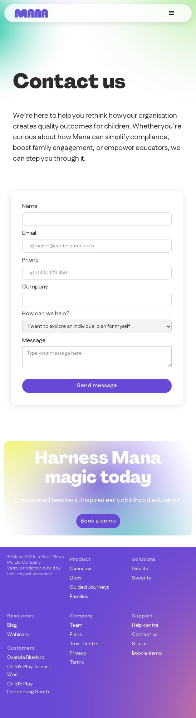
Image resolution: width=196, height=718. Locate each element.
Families (79, 596)
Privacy (78, 653)
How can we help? (45, 314)
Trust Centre (84, 643)
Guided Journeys (89, 587)
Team (76, 625)
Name (30, 206)
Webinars (18, 634)
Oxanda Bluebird (26, 657)
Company (35, 287)
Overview (80, 568)
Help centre (145, 625)
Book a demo (98, 521)
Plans (76, 634)
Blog (12, 625)
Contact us (144, 634)
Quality (140, 568)
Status (139, 643)
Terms (77, 662)
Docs (75, 578)
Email (29, 233)
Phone (30, 260)
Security (141, 578)
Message (33, 341)
